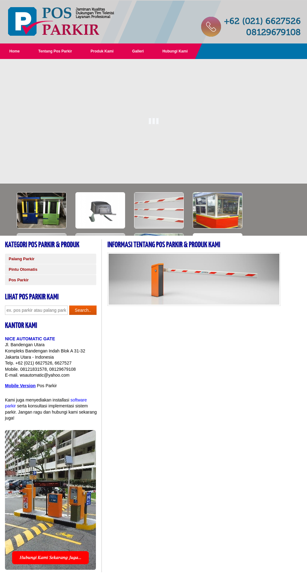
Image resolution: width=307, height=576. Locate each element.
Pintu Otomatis (23, 269)
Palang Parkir (21, 258)
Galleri (138, 51)
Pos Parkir (19, 280)
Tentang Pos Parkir (55, 51)
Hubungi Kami (174, 51)
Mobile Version (20, 385)
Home (14, 51)
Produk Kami (102, 51)
